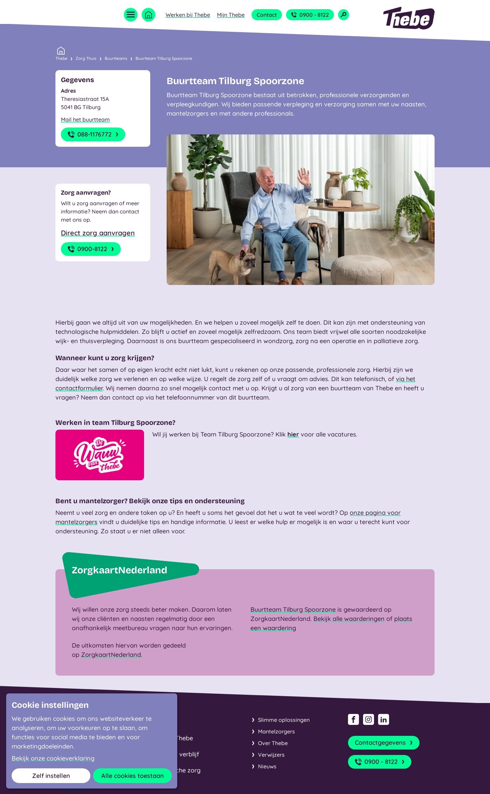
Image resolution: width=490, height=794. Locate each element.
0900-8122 (91, 249)
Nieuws (267, 766)
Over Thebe (273, 743)
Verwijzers (271, 754)
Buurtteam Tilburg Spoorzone (164, 58)
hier (293, 434)
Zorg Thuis (86, 58)
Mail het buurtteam (85, 119)
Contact (267, 14)
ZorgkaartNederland (111, 655)
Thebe (61, 58)
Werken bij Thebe (188, 14)
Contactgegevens (384, 743)
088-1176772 (94, 134)
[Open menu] (131, 15)
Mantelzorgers (276, 731)
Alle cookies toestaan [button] (132, 776)
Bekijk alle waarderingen (349, 619)
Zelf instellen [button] (51, 776)
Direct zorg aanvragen (98, 233)
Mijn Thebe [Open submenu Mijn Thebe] (231, 14)
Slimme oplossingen (284, 719)
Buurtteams (116, 58)
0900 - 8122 (310, 15)
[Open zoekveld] (343, 14)
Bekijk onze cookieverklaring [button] (53, 758)
